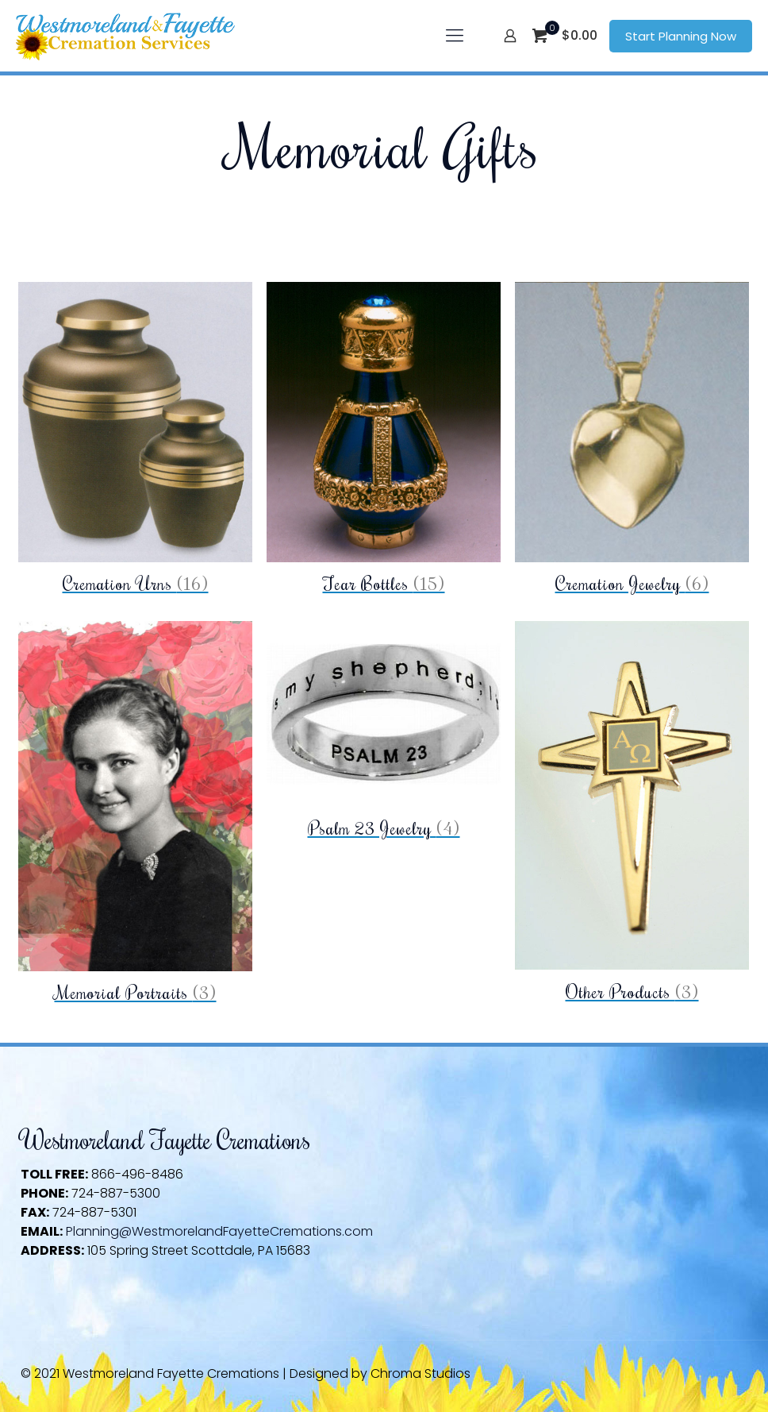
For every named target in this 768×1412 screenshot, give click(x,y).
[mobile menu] (454, 35)
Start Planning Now (680, 36)
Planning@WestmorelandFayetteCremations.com (219, 1231)
